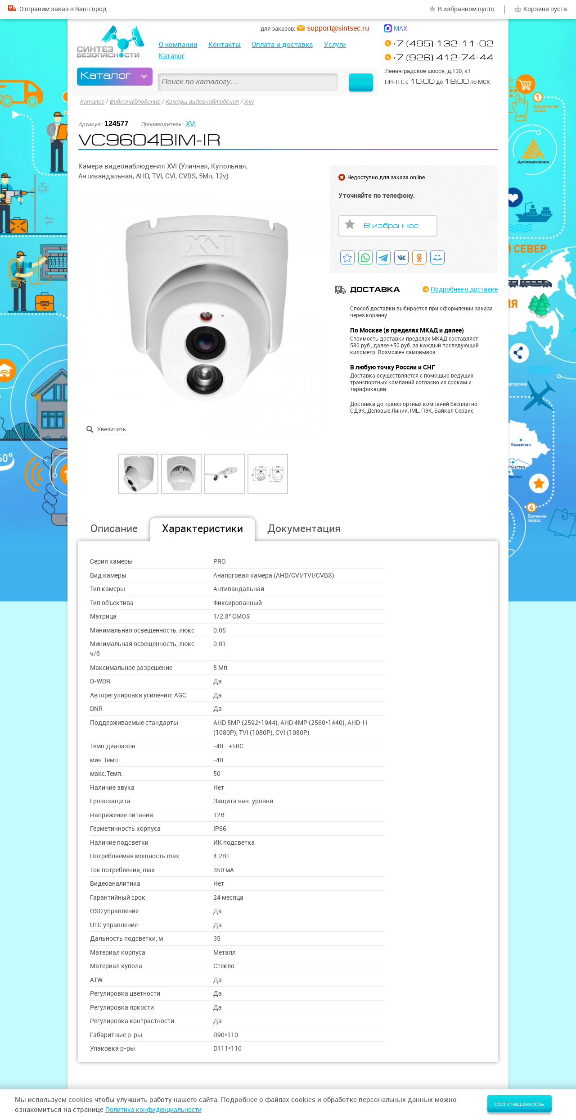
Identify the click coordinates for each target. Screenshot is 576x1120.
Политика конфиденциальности (158, 1109)
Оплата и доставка (282, 44)
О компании (178, 44)
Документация (304, 527)
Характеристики (202, 527)
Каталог (171, 55)
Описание (114, 527)
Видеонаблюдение (138, 101)
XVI (259, 101)
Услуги (335, 44)
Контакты (224, 44)
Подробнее (460, 289)
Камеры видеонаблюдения (210, 101)
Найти (356, 77)
